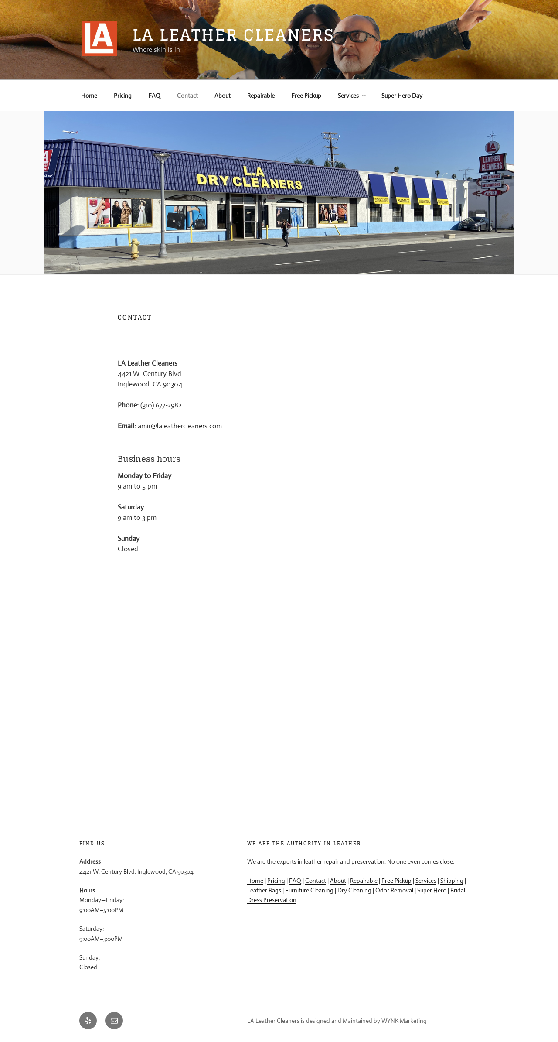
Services (352, 95)
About (222, 95)
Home (89, 95)
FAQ (154, 95)
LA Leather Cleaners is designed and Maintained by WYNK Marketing (337, 1021)
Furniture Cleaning (309, 890)
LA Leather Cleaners (234, 34)
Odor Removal (394, 890)
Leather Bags (264, 890)
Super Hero (431, 890)
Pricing (123, 95)
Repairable (261, 95)
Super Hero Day (401, 95)
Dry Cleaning (354, 890)
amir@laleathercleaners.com (180, 425)
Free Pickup (306, 95)
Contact (187, 95)
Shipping (451, 881)
